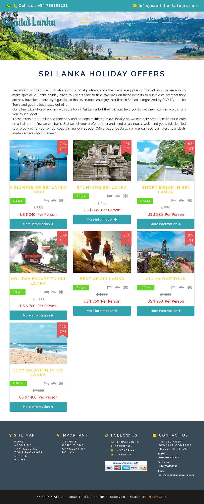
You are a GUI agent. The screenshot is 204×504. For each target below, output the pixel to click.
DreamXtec (157, 497)
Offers (152, 19)
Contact (183, 19)
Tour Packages (127, 21)
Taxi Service (101, 21)
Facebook (122, 446)
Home (85, 19)
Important (72, 435)
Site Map (22, 435)
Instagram (123, 450)
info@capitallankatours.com (165, 6)
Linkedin (121, 454)
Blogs (167, 19)
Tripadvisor (125, 442)
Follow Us (121, 435)
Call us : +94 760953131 (39, 6)
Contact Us (170, 435)
